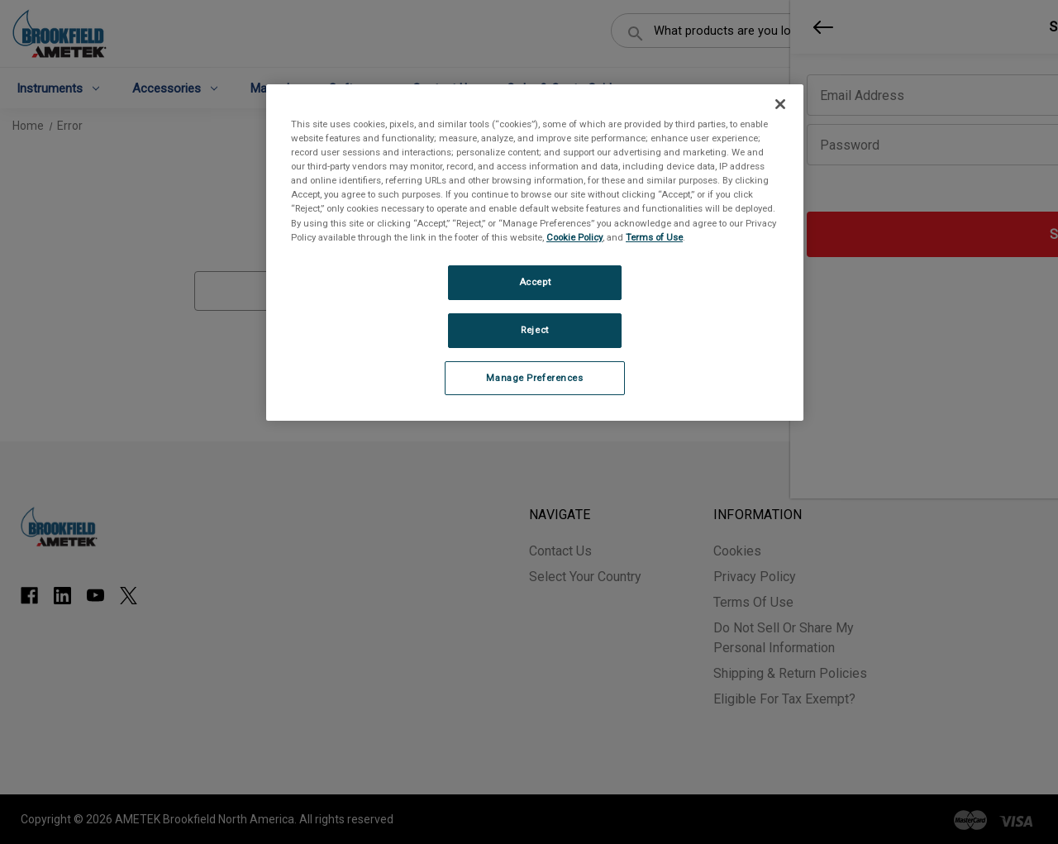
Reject (534, 330)
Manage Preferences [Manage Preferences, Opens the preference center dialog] (534, 378)
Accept (534, 282)
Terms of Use (654, 237)
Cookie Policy (574, 237)
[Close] (780, 104)
